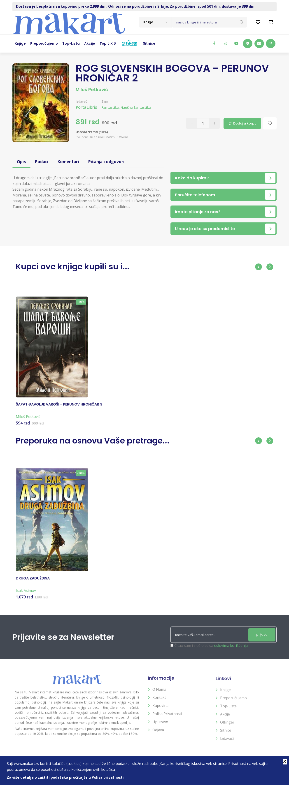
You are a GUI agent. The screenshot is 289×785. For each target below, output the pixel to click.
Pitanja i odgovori (106, 161)
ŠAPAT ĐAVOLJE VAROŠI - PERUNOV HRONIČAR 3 (59, 408)
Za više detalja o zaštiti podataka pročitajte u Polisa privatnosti (65, 777)
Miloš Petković (92, 89)
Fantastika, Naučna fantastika (126, 107)
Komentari (68, 161)
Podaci (41, 161)
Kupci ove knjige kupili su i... (72, 266)
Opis (21, 161)
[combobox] (155, 22)
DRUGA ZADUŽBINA (33, 582)
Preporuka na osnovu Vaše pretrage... (92, 440)
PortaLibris (86, 107)
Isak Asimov (26, 594)
